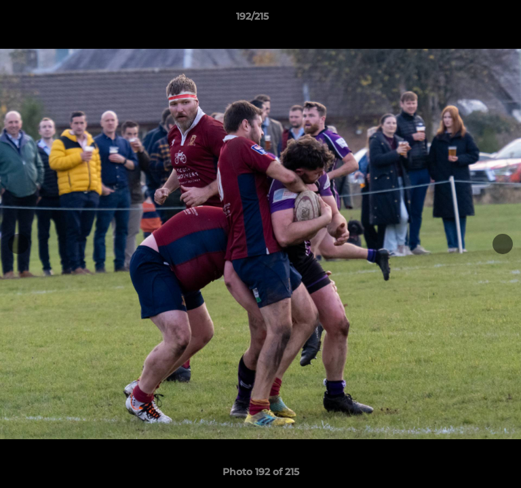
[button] (472, 20)
